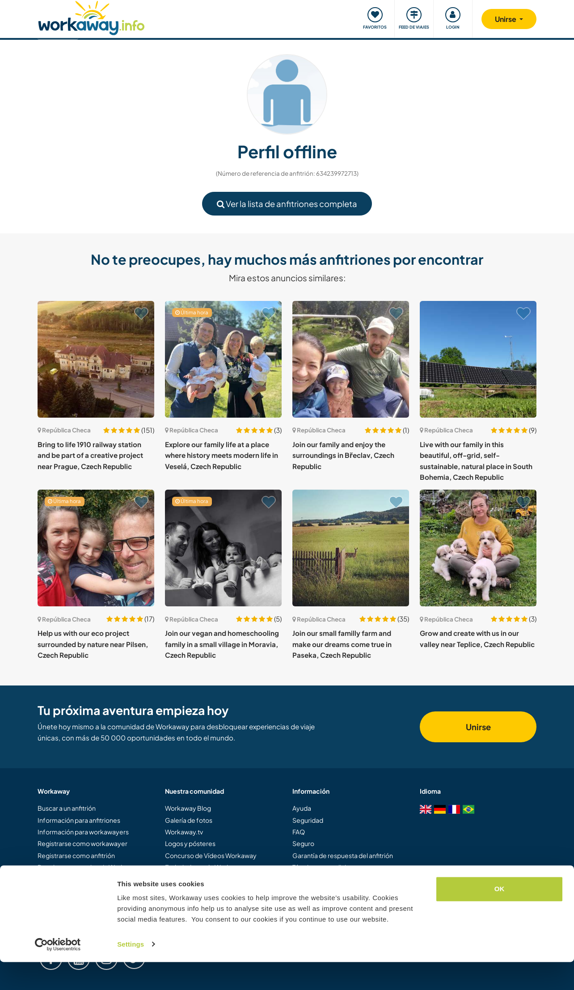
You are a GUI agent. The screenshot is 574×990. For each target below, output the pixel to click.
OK (499, 917)
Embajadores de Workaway (205, 867)
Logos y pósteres (190, 843)
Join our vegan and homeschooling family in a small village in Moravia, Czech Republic (222, 644)
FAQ (298, 832)
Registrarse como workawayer (82, 843)
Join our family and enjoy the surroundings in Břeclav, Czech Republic (343, 455)
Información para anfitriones (79, 820)
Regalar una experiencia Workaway (89, 867)
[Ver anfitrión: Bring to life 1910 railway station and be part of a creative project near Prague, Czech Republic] (96, 359)
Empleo (304, 891)
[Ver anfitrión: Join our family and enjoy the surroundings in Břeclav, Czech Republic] (350, 359)
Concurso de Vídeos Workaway (211, 855)
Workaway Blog (188, 808)
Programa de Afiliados (197, 879)
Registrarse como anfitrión (76, 855)
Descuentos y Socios (68, 879)
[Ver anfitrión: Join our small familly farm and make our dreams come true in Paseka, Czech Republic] (350, 548)
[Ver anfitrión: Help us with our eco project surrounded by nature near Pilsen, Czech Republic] (96, 548)
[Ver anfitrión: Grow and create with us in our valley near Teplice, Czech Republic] (478, 548)
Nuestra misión (186, 891)
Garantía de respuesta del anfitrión (342, 855)
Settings (130, 972)
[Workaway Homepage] (91, 17)
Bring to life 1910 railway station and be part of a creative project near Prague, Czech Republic (90, 455)
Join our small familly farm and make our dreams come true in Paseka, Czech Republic (342, 644)
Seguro (303, 843)
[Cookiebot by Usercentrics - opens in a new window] (58, 972)
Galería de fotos (188, 820)
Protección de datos (322, 879)
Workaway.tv (184, 832)
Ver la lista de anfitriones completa (287, 204)
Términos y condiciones (326, 867)
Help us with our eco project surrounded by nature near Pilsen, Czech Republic (93, 644)
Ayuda (301, 808)
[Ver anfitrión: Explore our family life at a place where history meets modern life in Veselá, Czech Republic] (223, 359)
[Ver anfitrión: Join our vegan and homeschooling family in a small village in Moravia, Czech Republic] (223, 548)
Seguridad (307, 820)
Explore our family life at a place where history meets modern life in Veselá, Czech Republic (221, 455)
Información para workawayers (83, 832)
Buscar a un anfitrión (67, 808)
